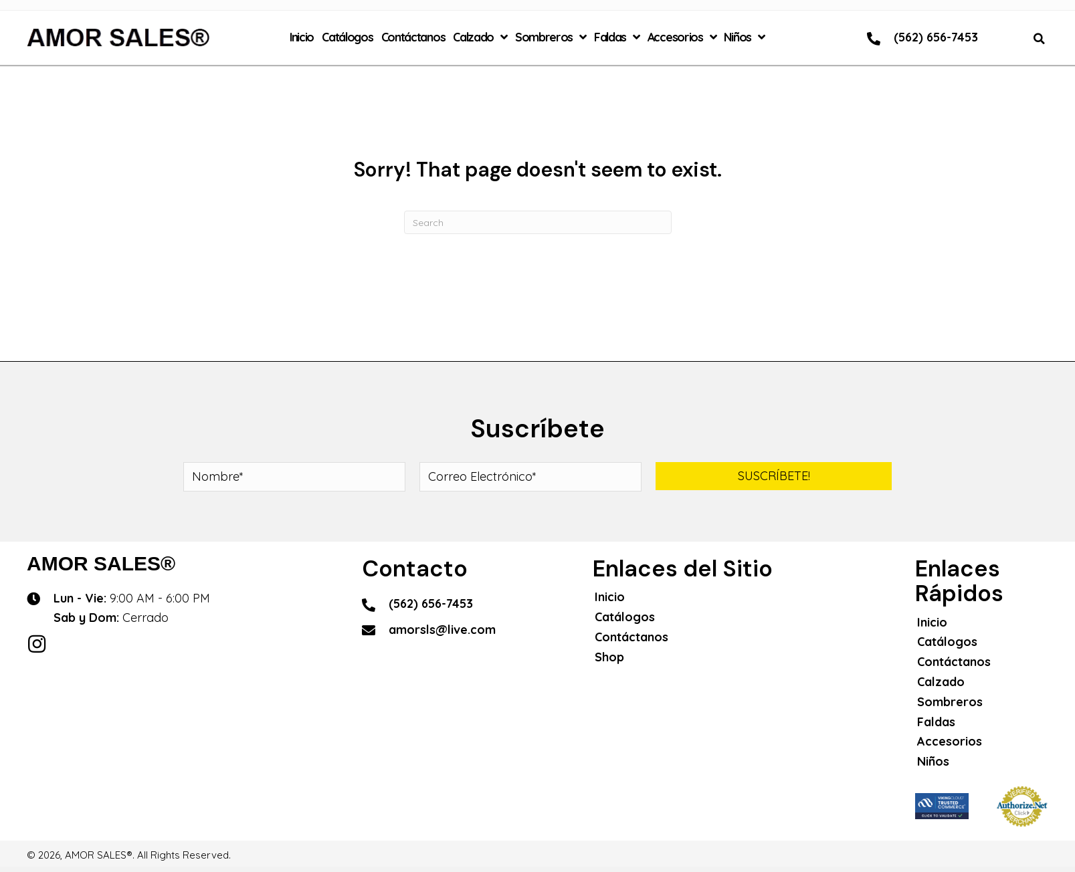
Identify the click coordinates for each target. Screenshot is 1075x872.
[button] (774, 476)
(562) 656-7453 (936, 37)
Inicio (610, 597)
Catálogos (625, 617)
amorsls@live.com (442, 629)
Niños (933, 761)
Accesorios (949, 741)
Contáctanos (631, 637)
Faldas (936, 722)
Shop (609, 657)
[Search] (538, 222)
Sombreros (950, 702)
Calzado (941, 681)
